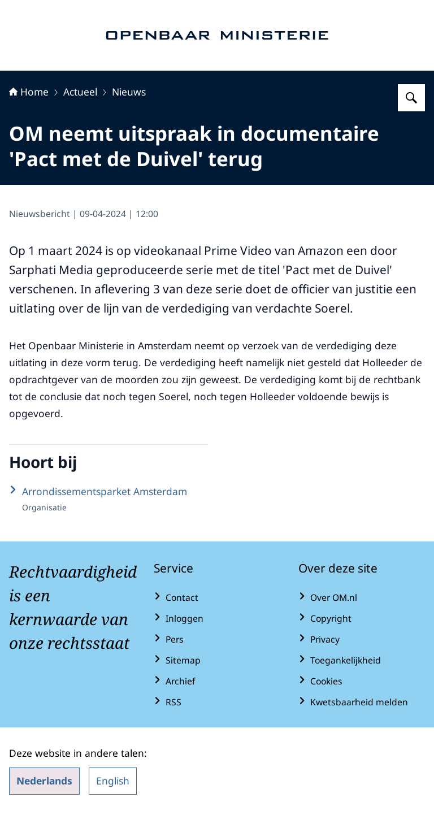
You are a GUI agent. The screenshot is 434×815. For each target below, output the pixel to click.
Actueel (80, 91)
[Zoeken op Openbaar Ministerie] (411, 97)
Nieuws (129, 91)
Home (29, 91)
